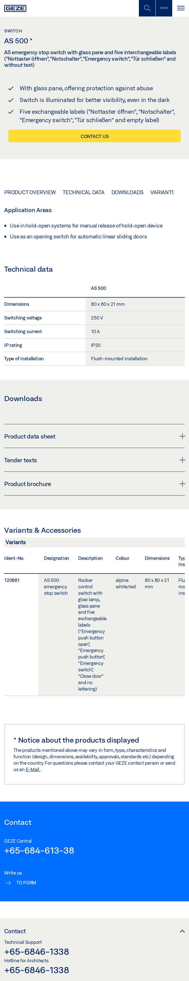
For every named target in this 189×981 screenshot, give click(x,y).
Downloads (127, 192)
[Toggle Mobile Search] (147, 8)
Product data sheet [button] (94, 436)
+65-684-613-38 (39, 850)
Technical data (83, 192)
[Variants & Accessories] (94, 543)
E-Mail (33, 769)
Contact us (95, 136)
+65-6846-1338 (36, 951)
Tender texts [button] (94, 460)
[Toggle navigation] (180, 8)
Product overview (30, 192)
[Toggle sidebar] (163, 8)
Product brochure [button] (94, 483)
